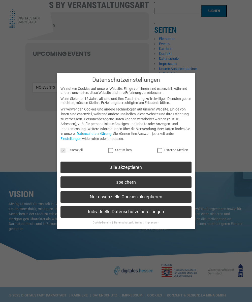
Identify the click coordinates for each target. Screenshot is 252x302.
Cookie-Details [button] (102, 218)
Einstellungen (70, 135)
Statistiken (120, 146)
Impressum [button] (152, 218)
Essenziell (71, 146)
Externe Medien (172, 146)
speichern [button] (126, 178)
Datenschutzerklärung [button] (128, 218)
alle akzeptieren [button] (126, 163)
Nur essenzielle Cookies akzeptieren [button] (126, 193)
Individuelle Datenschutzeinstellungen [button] (126, 207)
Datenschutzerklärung (94, 130)
